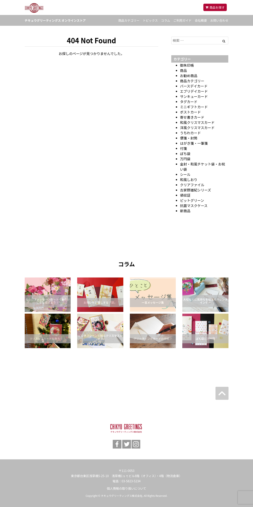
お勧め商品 (188, 75)
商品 (183, 70)
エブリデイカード (194, 91)
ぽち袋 (185, 153)
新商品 (185, 210)
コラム (165, 20)
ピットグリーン (192, 200)
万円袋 (185, 158)
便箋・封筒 (188, 138)
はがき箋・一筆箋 (194, 143)
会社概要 (201, 20)
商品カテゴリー (128, 20)
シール (185, 174)
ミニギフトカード (194, 106)
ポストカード (190, 112)
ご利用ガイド (182, 20)
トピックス (150, 20)
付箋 (183, 148)
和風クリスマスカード (197, 122)
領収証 (185, 195)
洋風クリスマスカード (197, 127)
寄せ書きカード (192, 117)
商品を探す (217, 7)
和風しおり (188, 179)
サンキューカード (194, 96)
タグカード (188, 101)
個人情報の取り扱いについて (126, 488)
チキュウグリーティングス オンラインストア (55, 20)
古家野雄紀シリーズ (195, 190)
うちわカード (190, 132)
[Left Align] (224, 41)
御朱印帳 (187, 65)
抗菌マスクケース (193, 205)
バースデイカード (193, 86)
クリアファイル (192, 184)
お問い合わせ (219, 20)
